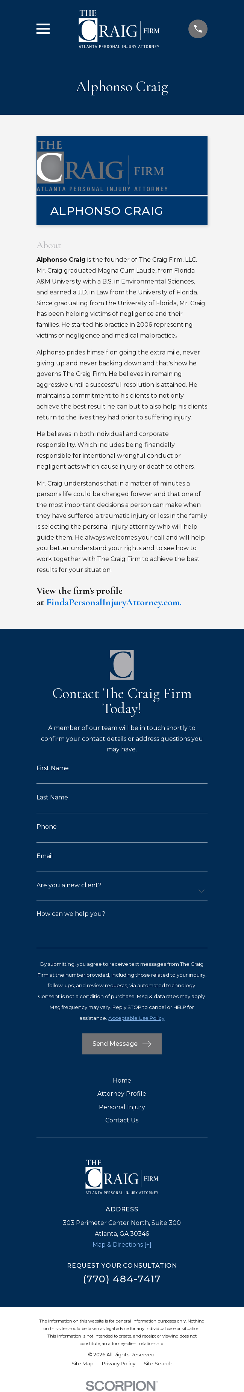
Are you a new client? (69, 885)
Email (44, 856)
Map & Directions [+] (122, 1244)
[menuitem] (82, 1363)
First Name (52, 768)
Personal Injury (122, 1107)
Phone (46, 827)
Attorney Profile (121, 1093)
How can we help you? (70, 914)
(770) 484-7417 (122, 1279)
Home (122, 1080)
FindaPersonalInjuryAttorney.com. (114, 602)
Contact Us (121, 1120)
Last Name (52, 798)
